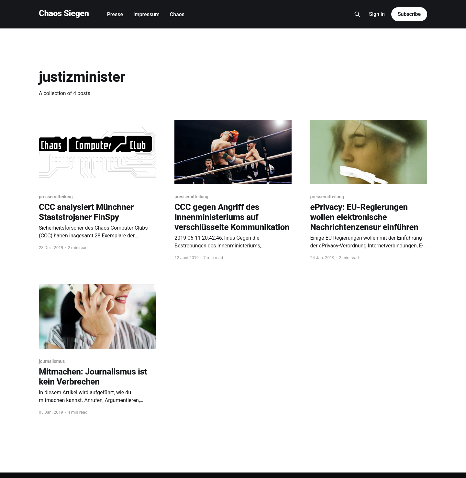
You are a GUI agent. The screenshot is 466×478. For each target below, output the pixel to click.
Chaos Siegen (64, 13)
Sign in (377, 14)
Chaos (177, 14)
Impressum (146, 14)
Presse (115, 14)
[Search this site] (357, 14)
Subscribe (409, 14)
